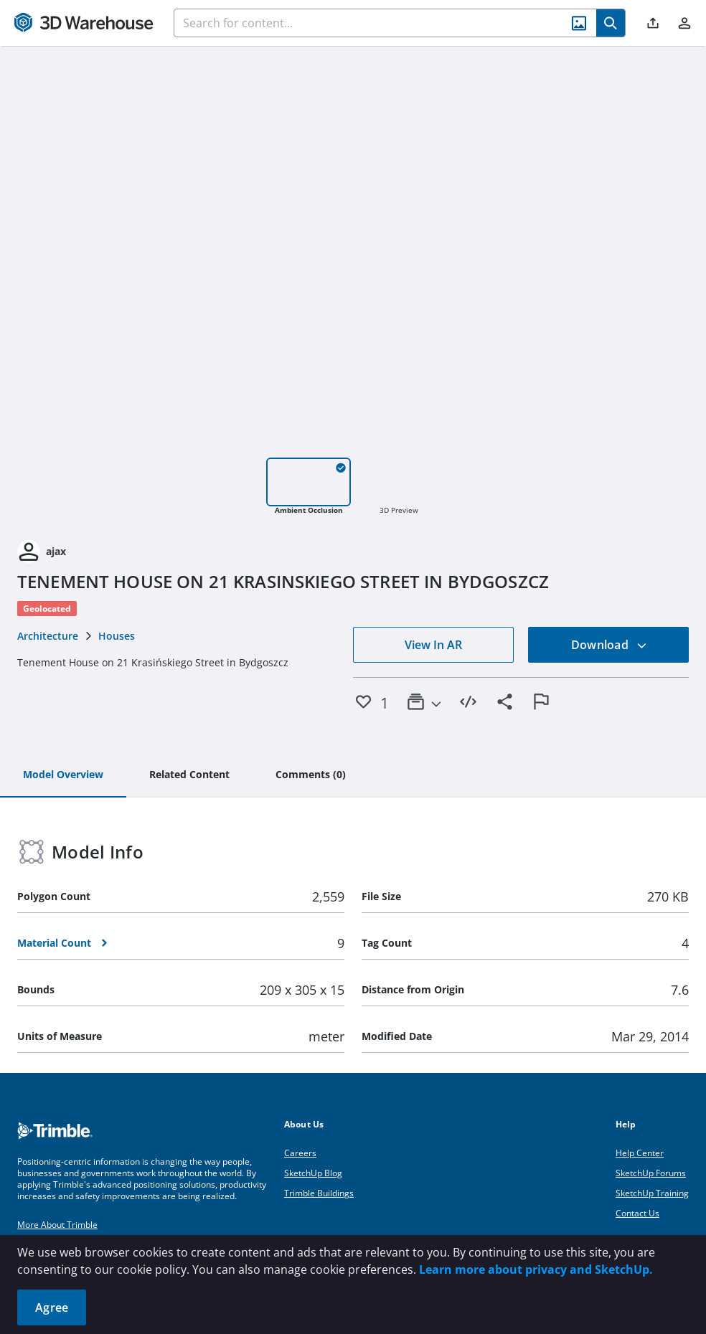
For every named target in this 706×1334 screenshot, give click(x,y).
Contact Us (637, 1213)
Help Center (640, 1153)
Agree (51, 1307)
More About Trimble (57, 1225)
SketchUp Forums (651, 1173)
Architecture (47, 636)
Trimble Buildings (319, 1193)
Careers (300, 1153)
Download (609, 645)
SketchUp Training (652, 1193)
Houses (116, 636)
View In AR (433, 645)
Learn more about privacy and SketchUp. (536, 1269)
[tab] (63, 775)
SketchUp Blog (313, 1173)
